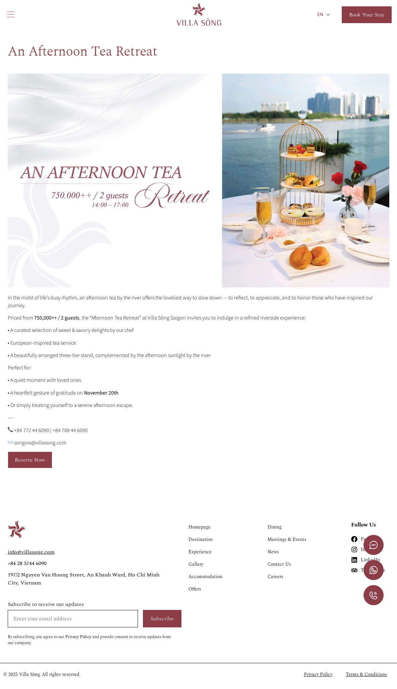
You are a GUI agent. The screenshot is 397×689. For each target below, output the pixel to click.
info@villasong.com (31, 552)
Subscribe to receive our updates (46, 604)
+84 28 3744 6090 (27, 563)
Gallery (195, 564)
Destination (200, 539)
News (273, 551)
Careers (275, 576)
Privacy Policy (78, 637)
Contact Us (279, 564)
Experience (200, 551)
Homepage (199, 527)
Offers (194, 589)
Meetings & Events (286, 539)
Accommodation (205, 576)
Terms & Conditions (366, 674)
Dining (274, 527)
